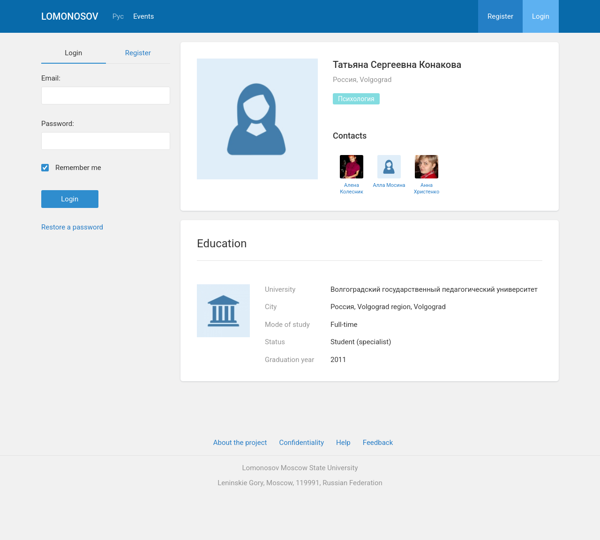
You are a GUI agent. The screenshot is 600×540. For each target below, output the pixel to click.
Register (500, 16)
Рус (118, 16)
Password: (57, 123)
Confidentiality (301, 442)
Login (540, 16)
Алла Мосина (389, 185)
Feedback (378, 442)
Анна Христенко (426, 188)
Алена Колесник (351, 188)
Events (143, 16)
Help (343, 442)
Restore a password (72, 227)
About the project (240, 442)
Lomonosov (69, 16)
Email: (50, 78)
